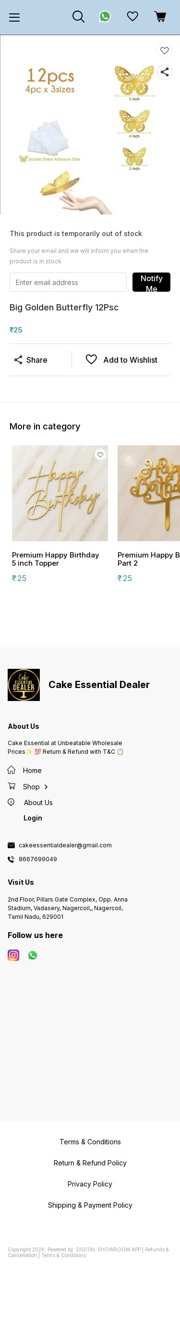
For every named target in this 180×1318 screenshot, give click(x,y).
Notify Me (152, 282)
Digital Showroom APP (108, 1249)
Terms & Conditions (63, 1255)
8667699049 (38, 859)
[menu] (14, 17)
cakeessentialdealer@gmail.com (65, 845)
